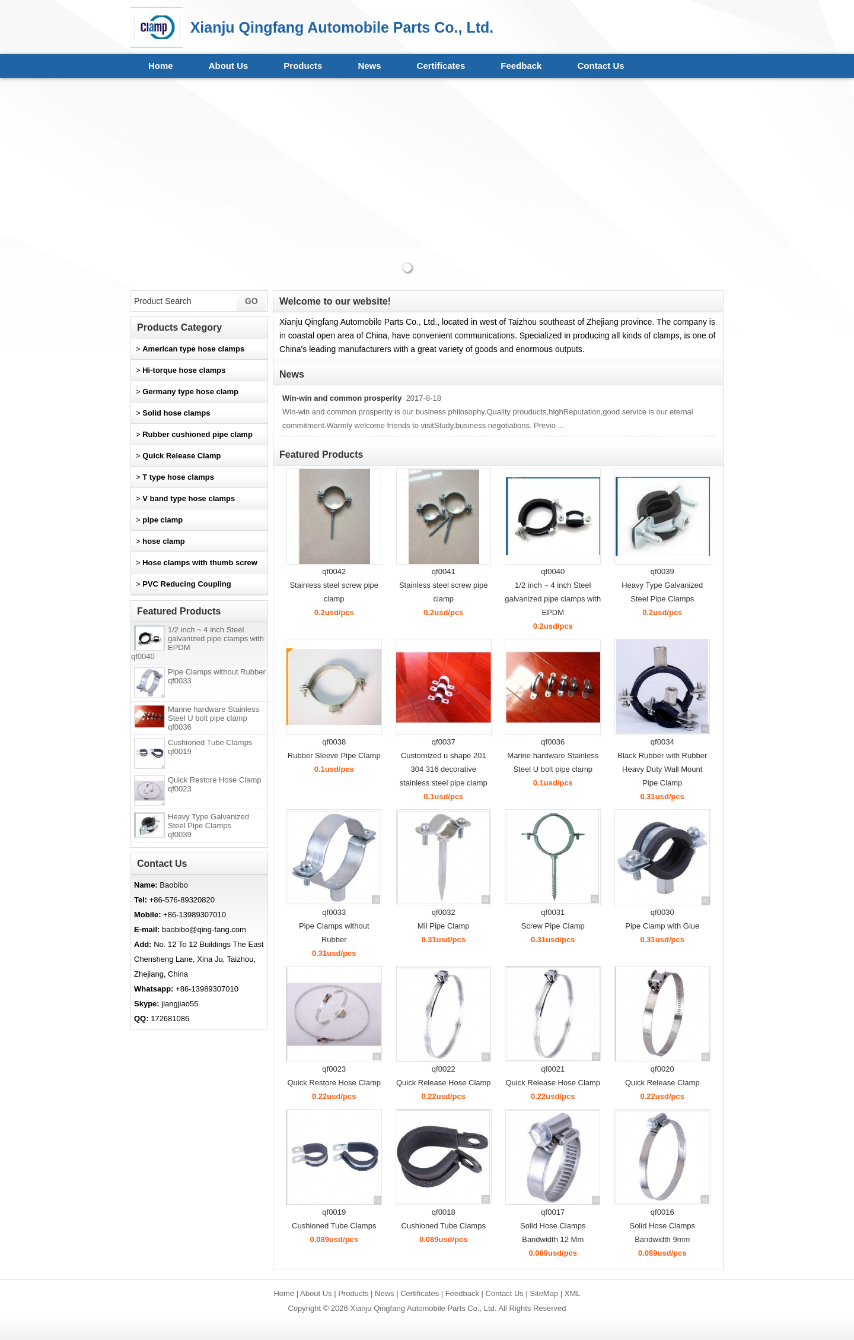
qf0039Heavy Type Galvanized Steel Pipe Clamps (662, 585)
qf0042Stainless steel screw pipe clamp (333, 585)
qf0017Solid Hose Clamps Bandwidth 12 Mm (553, 1226)
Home (160, 66)
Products (302, 66)
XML (573, 1293)
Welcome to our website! (335, 301)
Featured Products (321, 454)
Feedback (521, 66)
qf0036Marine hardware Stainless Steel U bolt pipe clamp (552, 755)
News (369, 66)
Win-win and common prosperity (341, 398)
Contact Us (600, 66)
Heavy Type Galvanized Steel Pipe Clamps (208, 825)
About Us (228, 66)
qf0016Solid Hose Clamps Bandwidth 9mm (662, 1226)
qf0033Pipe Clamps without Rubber (334, 926)
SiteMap (544, 1293)
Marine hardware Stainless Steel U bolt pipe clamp (213, 718)
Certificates (441, 66)
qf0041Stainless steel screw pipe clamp (443, 585)
